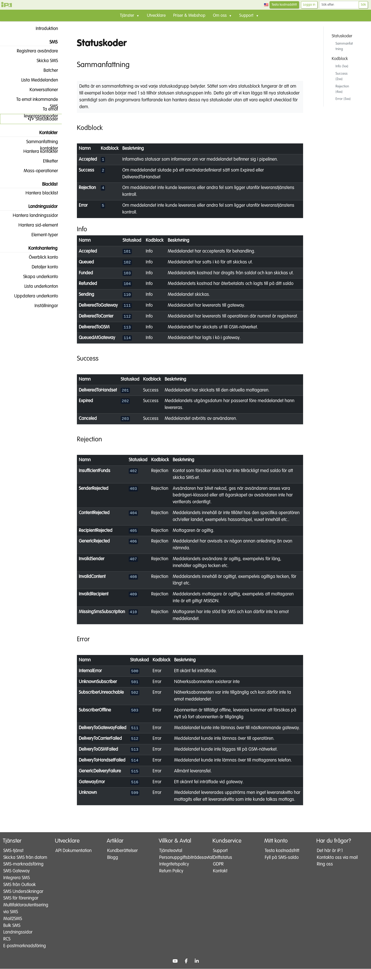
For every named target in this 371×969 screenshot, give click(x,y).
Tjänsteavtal (170, 850)
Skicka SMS (43, 60)
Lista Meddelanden (36, 80)
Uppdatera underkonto (32, 296)
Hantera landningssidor (31, 215)
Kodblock (340, 59)
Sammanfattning (344, 46)
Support (219, 850)
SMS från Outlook (19, 885)
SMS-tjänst (13, 850)
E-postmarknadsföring (24, 946)
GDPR (217, 864)
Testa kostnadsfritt (284, 4)
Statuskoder (43, 119)
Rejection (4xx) (342, 89)
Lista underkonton (37, 286)
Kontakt (219, 871)
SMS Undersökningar (23, 891)
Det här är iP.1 (329, 850)
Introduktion (43, 28)
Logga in (309, 4)
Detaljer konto (41, 267)
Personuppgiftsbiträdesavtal (181, 857)
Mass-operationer (37, 170)
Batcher (47, 70)
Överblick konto (39, 257)
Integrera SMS (16, 878)
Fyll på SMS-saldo (281, 857)
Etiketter (46, 161)
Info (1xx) (342, 66)
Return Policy (171, 871)
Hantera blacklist (38, 193)
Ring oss (324, 864)
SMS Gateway (16, 871)
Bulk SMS (11, 925)
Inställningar (42, 305)
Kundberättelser (122, 850)
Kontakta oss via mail (336, 857)
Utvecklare (156, 15)
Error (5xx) (343, 99)
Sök (363, 4)
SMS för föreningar (20, 898)
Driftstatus (222, 857)
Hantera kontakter (37, 151)
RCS (6, 939)
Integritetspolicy (174, 864)
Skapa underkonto (37, 276)
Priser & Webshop (189, 15)
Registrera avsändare (33, 51)
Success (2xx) (342, 76)
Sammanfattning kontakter (38, 143)
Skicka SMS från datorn (25, 857)
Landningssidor (17, 932)
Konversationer (40, 89)
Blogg (112, 857)
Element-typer (41, 235)
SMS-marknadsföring (23, 864)
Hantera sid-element (34, 225)
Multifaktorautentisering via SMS (25, 908)
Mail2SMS (12, 919)
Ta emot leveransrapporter (41, 110)
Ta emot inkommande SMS (33, 100)
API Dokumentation (73, 850)
